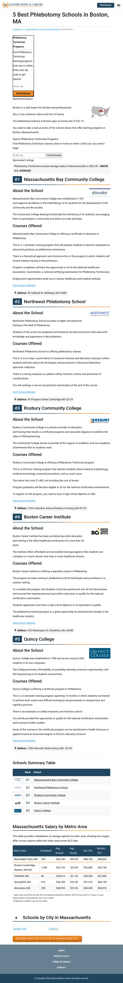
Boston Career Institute (47, 802)
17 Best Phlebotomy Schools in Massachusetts (42, 29)
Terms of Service (61, 962)
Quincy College (42, 810)
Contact (61, 967)
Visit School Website (24, 285)
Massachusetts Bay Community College (56, 780)
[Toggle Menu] (118, 5)
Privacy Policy (61, 956)
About (61, 950)
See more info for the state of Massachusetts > (47, 938)
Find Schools (105, 5)
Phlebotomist (18, 29)
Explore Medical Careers (61, 978)
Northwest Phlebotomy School (51, 787)
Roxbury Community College (50, 795)
